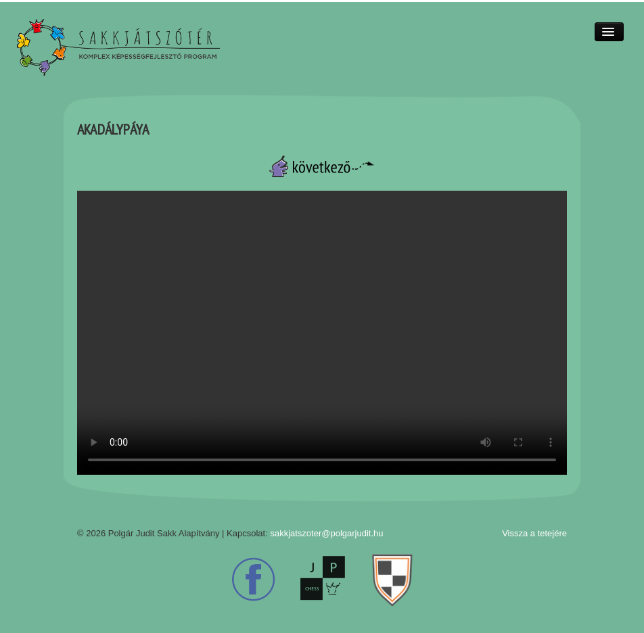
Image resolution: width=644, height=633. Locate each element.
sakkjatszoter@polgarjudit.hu (326, 533)
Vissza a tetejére (534, 533)
